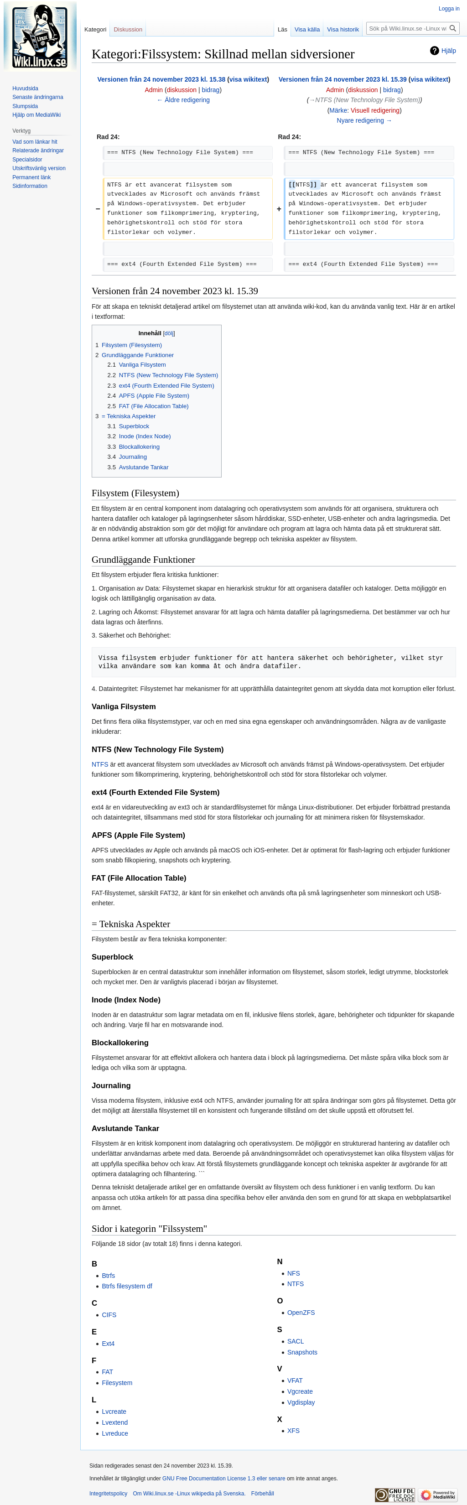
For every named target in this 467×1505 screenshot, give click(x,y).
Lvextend (115, 1422)
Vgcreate (300, 1391)
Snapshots (302, 1352)
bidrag (210, 89)
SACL (295, 1341)
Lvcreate (114, 1411)
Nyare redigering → (364, 120)
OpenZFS (301, 1312)
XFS (293, 1430)
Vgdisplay (301, 1402)
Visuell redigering (375, 110)
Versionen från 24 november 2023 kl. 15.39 (343, 79)
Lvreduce (115, 1433)
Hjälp (448, 50)
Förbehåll (262, 1493)
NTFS (100, 764)
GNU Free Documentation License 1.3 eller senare (223, 1478)
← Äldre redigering (183, 100)
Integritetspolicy (108, 1493)
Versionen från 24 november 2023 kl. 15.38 (161, 79)
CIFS (109, 1314)
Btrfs (108, 1275)
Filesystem (117, 1382)
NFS (293, 1273)
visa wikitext (248, 79)
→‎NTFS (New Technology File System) (364, 100)
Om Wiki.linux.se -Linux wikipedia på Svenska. (189, 1493)
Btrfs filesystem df (127, 1286)
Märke (338, 110)
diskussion (182, 89)
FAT (107, 1371)
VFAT (295, 1380)
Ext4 (108, 1343)
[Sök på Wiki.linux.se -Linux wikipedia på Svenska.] (413, 28)
